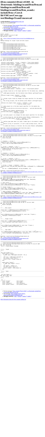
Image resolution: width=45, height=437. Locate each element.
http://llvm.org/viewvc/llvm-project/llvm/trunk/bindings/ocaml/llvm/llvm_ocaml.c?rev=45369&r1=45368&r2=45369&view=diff (15, 150)
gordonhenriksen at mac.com (17, 21)
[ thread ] (19, 30)
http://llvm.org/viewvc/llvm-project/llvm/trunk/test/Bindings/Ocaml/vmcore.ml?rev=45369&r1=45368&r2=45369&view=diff (14, 279)
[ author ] (29, 30)
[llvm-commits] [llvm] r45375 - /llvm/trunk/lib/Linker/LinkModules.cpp (14, 28)
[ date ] (15, 30)
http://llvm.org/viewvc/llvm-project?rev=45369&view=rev (18, 39)
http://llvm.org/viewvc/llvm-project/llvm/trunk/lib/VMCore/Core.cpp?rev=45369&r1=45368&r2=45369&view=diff (21, 230)
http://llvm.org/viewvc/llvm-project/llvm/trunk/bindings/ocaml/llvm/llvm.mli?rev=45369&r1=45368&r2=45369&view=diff (14, 89)
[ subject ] (24, 30)
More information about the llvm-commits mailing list (13, 350)
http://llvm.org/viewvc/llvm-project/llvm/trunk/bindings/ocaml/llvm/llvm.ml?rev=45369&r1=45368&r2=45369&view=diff (14, 58)
